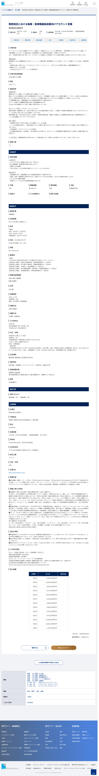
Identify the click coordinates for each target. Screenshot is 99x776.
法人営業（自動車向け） (39, 676)
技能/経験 (37, 40)
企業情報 (82, 40)
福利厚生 (71, 40)
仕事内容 (15, 40)
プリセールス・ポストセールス (48, 685)
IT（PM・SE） (31, 683)
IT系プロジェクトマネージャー (47, 683)
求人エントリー (63, 648)
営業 (28, 674)
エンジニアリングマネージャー (48, 687)
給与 (49, 40)
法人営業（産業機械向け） (40, 678)
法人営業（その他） (38, 674)
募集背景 (26, 40)
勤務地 (60, 40)
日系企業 (30, 703)
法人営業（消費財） (38, 681)
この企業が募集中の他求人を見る (49, 663)
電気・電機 (30, 692)
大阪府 (29, 697)
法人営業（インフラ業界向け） (42, 679)
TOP (93, 773)
